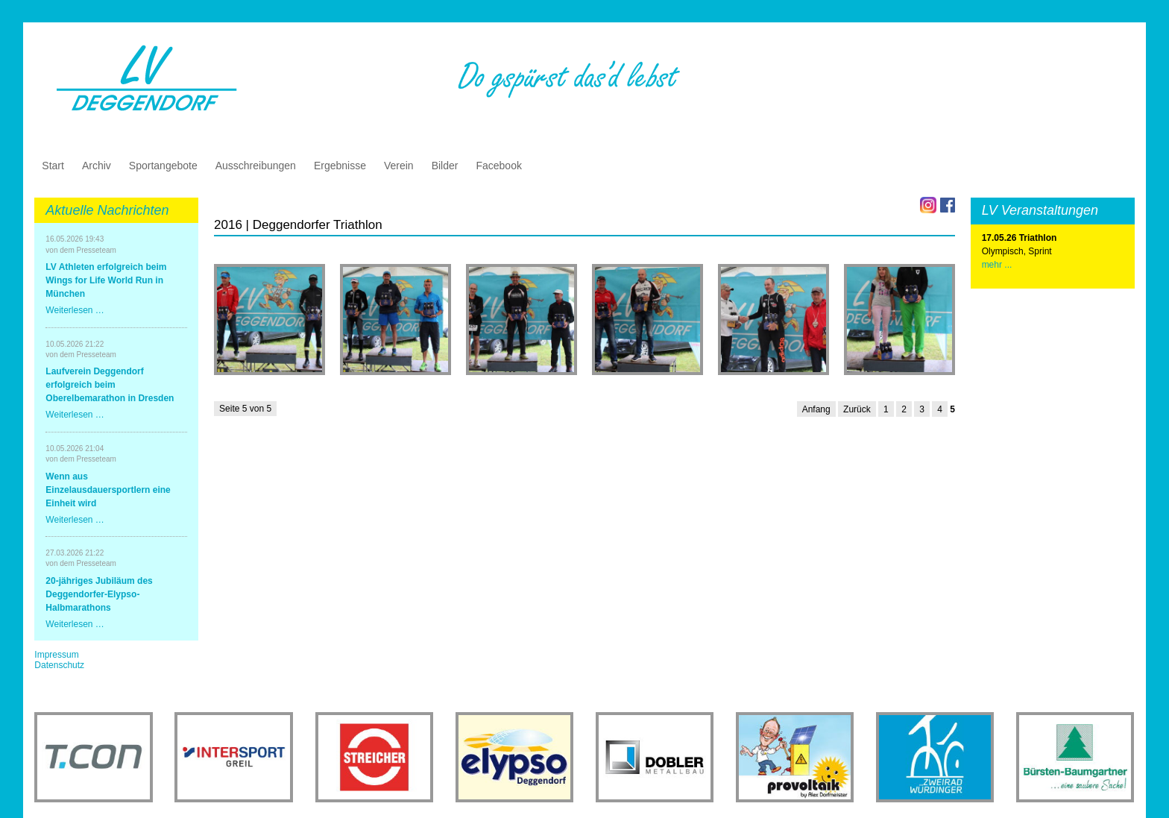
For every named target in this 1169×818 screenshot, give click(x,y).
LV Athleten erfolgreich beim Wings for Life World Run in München (105, 280)
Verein (399, 166)
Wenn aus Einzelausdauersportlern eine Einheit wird (107, 490)
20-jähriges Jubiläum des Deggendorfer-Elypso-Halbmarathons (98, 594)
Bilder (445, 166)
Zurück (857, 409)
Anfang (816, 409)
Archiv (96, 166)
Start (53, 166)
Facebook (498, 166)
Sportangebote (163, 166)
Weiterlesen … (74, 310)
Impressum (56, 654)
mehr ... (997, 264)
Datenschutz (59, 665)
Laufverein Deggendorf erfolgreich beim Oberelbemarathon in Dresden (109, 384)
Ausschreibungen (255, 166)
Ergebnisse (340, 166)
